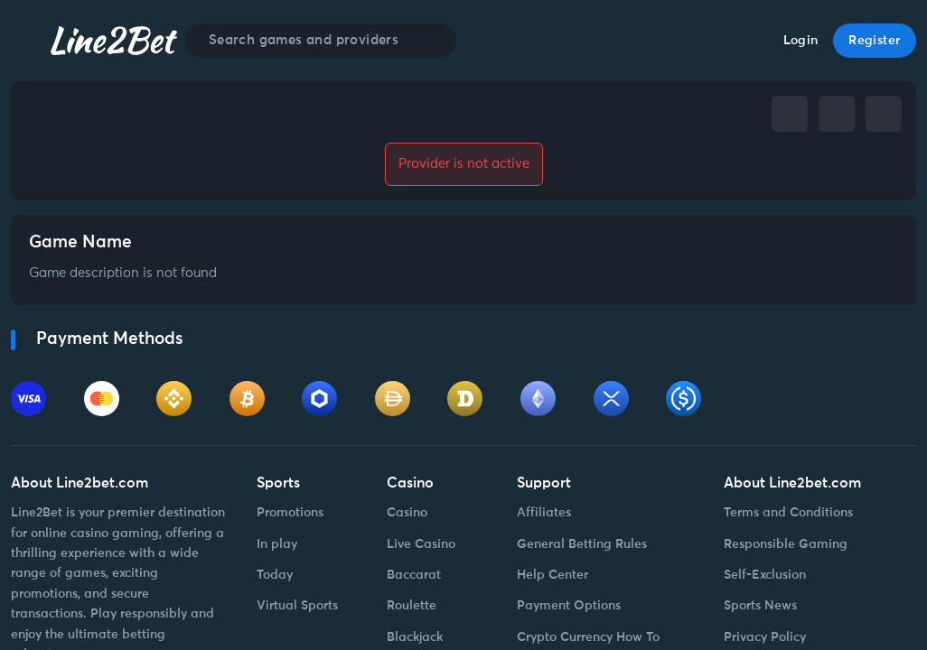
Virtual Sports (297, 605)
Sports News (760, 605)
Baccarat (414, 575)
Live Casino (421, 544)
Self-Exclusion (765, 575)
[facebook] (790, 114)
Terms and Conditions (788, 512)
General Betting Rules (582, 544)
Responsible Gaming (785, 544)
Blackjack (415, 637)
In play (277, 544)
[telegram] (837, 114)
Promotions (290, 512)
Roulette (411, 605)
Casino (407, 512)
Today (275, 575)
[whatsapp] (884, 114)
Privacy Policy (765, 637)
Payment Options (569, 605)
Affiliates (544, 512)
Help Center (552, 575)
